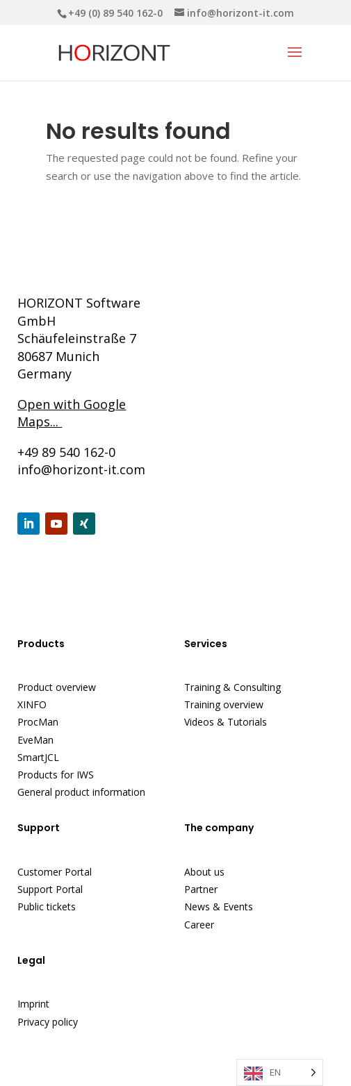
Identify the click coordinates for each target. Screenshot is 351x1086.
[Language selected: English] (279, 1072)
